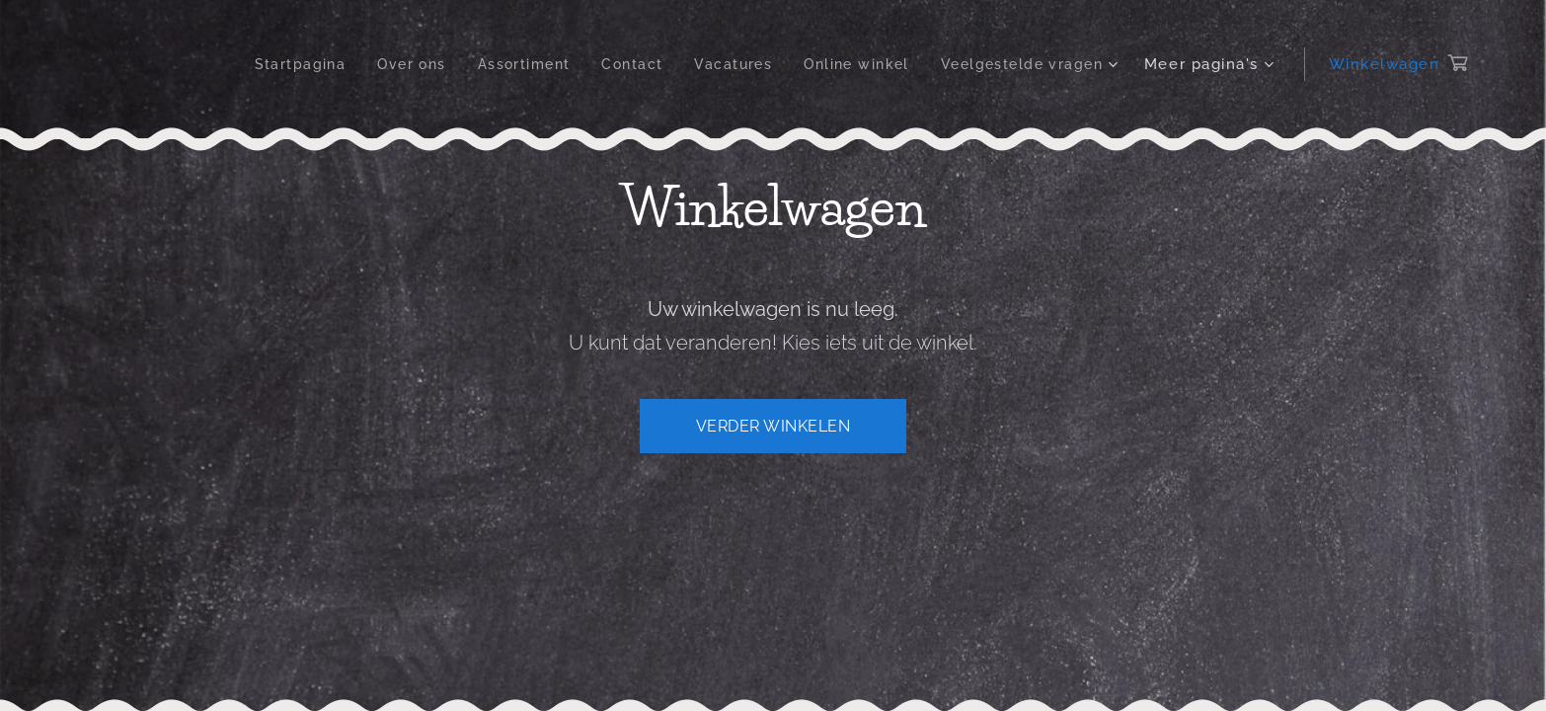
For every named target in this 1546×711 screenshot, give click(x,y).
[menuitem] (272, 64)
